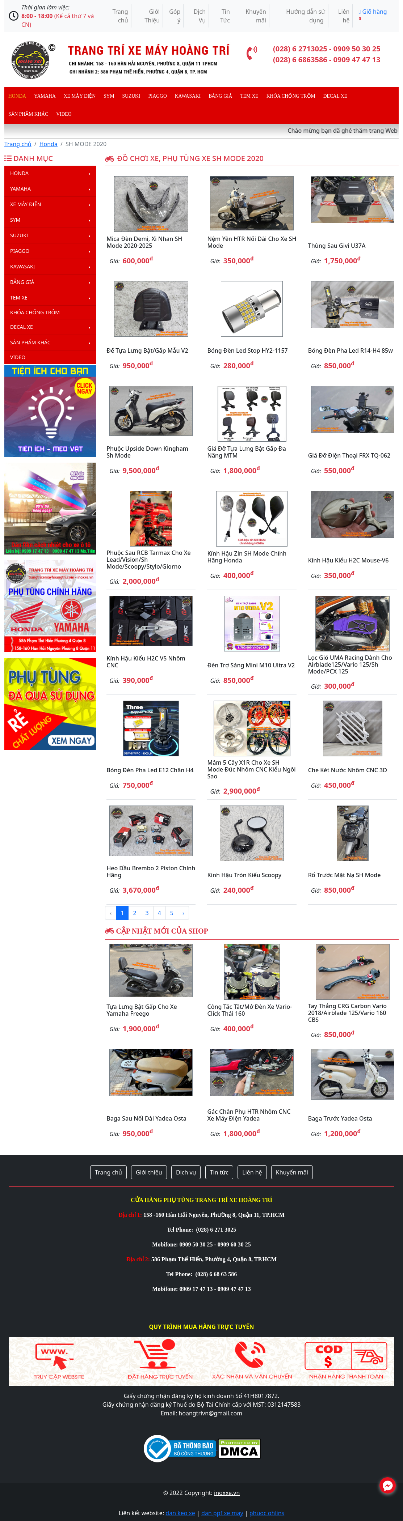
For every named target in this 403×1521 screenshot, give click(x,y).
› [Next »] (183, 913)
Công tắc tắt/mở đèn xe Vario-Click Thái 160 (249, 1010)
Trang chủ (120, 16)
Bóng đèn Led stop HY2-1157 (247, 350)
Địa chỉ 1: (130, 1215)
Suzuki (131, 96)
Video (63, 114)
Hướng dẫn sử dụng (305, 16)
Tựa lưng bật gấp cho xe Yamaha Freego (141, 1010)
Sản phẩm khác (28, 114)
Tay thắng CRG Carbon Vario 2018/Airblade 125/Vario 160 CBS (347, 1013)
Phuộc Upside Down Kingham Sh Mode (147, 452)
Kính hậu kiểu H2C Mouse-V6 (348, 560)
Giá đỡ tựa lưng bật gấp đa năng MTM (246, 452)
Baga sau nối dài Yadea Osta (146, 1118)
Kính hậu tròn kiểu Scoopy (244, 875)
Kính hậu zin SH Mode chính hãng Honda (246, 556)
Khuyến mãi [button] (292, 1172)
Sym (109, 96)
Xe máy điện (80, 96)
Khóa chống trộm (290, 96)
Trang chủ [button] (108, 1172)
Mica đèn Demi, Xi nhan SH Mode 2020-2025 (144, 242)
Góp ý (174, 16)
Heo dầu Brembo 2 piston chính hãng (150, 871)
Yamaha (45, 96)
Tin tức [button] (219, 1172)
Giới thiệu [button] (149, 1172)
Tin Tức (225, 16)
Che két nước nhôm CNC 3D (347, 770)
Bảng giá (220, 96)
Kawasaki (188, 96)
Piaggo (157, 96)
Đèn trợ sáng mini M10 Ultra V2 (251, 665)
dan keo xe (180, 1513)
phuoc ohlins (267, 1513)
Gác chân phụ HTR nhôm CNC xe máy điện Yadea (248, 1115)
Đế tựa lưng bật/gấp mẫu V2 (147, 350)
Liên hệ (343, 16)
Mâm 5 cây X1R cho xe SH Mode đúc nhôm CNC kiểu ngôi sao (251, 769)
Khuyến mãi (255, 16)
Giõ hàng (372, 15)
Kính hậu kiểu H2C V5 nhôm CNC (145, 661)
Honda (17, 96)
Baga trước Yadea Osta (340, 1118)
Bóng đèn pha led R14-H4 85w (350, 350)
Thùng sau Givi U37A (337, 246)
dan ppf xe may (222, 1513)
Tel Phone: (181, 1230)
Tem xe (249, 96)
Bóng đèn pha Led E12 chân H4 (149, 770)
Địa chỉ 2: (138, 1259)
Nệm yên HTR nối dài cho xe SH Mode (251, 242)
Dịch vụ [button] (186, 1172)
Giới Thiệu (152, 16)
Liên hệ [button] (252, 1172)
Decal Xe (335, 96)
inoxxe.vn (227, 1493)
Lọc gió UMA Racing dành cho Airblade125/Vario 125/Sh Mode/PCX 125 (350, 664)
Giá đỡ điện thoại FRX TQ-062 (349, 455)
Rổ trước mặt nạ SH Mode (344, 875)
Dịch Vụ (200, 16)
